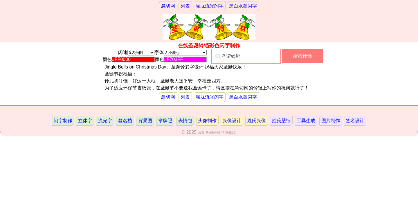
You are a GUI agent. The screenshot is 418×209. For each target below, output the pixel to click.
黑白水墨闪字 (243, 5)
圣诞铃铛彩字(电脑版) (221, 132)
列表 (185, 5)
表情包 (185, 120)
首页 (201, 132)
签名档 (125, 120)
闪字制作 (63, 120)
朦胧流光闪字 (210, 5)
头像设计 (232, 120)
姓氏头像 (256, 120)
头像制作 (207, 120)
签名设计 (355, 120)
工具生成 (306, 120)
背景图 (145, 120)
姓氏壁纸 (281, 120)
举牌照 (165, 120)
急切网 (168, 5)
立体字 (85, 120)
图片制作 (330, 120)
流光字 (105, 120)
